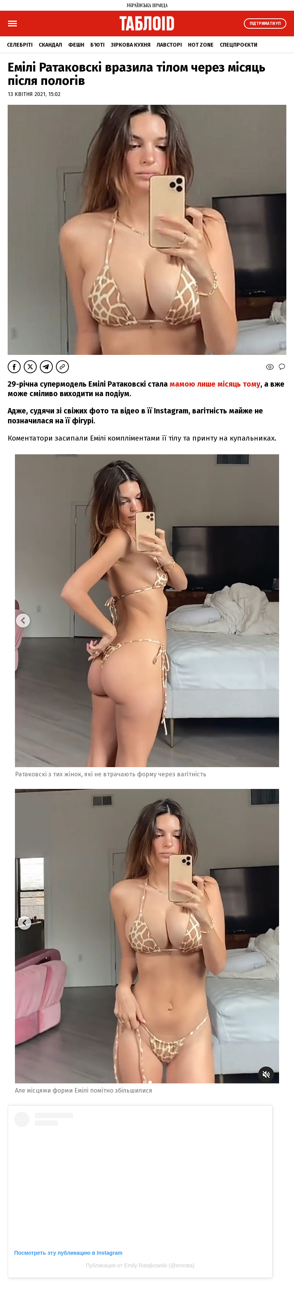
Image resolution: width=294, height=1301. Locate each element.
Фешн (76, 45)
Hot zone (201, 45)
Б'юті (97, 45)
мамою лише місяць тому (214, 384)
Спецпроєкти (238, 45)
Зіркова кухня (130, 45)
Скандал (50, 45)
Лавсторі (169, 45)
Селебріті (20, 45)
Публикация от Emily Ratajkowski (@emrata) (140, 1265)
